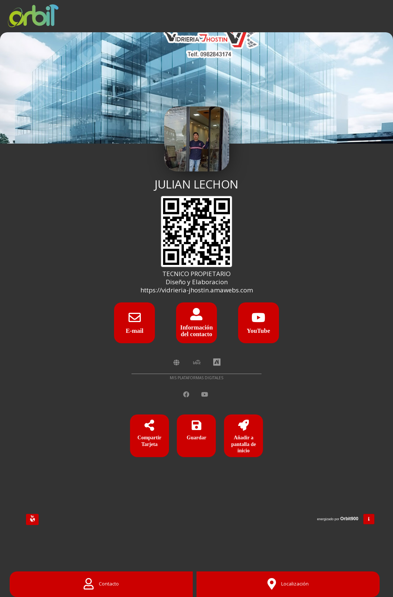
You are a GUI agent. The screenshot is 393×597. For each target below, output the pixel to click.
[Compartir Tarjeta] (149, 437)
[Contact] (101, 584)
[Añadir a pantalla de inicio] (243, 437)
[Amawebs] (176, 363)
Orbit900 (350, 518)
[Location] (288, 584)
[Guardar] (196, 437)
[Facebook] (187, 394)
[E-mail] (134, 320)
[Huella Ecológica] (32, 519)
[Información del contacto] (196, 316)
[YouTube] (258, 320)
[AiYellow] (216, 362)
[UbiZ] (196, 362)
